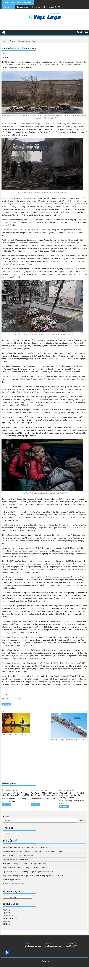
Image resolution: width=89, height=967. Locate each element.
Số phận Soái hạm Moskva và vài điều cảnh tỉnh (69, 727)
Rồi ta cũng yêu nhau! (11, 880)
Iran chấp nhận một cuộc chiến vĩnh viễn (18, 855)
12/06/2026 (8, 790)
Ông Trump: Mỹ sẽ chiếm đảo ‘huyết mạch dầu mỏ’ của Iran (26, 868)
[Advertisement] (45, 762)
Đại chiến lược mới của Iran (13, 884)
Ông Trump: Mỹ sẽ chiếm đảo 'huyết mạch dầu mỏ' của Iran (39, 7)
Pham (5, 53)
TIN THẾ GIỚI (6, 704)
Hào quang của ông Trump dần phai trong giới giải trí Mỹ (24, 864)
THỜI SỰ (6, 913)
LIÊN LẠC (6, 924)
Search (6, 817)
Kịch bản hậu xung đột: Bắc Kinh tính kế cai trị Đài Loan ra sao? (27, 847)
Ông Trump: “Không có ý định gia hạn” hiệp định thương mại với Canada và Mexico (34, 876)
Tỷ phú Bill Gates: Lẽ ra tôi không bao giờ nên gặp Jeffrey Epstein (28, 872)
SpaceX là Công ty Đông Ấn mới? (16, 859)
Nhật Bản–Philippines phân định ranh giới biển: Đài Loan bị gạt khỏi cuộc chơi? (33, 851)
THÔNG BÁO (8, 916)
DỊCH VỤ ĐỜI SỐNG (10, 918)
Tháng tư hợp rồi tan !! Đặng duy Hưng (16, 724)
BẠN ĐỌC (7, 921)
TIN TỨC (6, 910)
